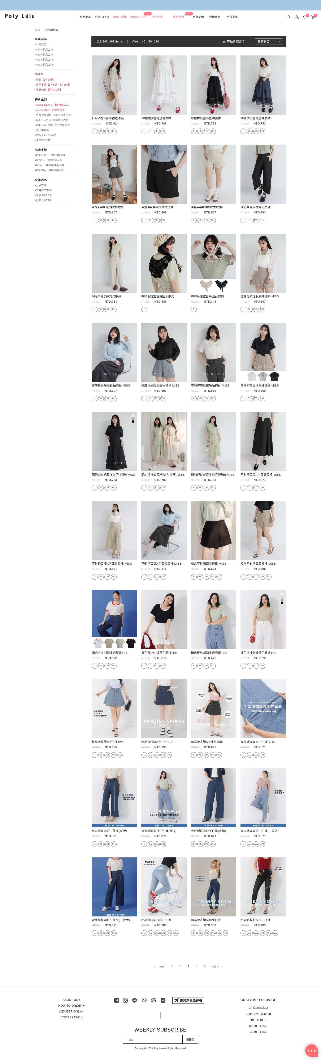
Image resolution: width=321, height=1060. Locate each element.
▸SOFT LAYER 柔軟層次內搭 (52, 119)
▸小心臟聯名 (42, 129)
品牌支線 (41, 150)
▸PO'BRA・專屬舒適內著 (49, 170)
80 (150, 41)
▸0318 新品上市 (44, 59)
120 (156, 41)
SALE (39, 74)
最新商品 (41, 39)
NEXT (218, 966)
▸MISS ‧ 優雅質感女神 (48, 160)
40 (143, 41)
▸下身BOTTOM (43, 190)
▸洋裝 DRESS (43, 195)
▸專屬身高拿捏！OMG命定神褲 (53, 114)
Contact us (258, 1007)
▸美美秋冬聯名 (43, 140)
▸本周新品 (41, 44)
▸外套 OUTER (43, 200)
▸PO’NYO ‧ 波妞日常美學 (50, 155)
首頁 (38, 30)
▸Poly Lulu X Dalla (45, 135)
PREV (159, 966)
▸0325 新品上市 (44, 54)
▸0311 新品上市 (44, 64)
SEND (190, 1039)
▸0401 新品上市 (44, 49)
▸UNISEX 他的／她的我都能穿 (52, 124)
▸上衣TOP (41, 185)
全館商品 (41, 180)
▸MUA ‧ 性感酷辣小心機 (49, 165)
